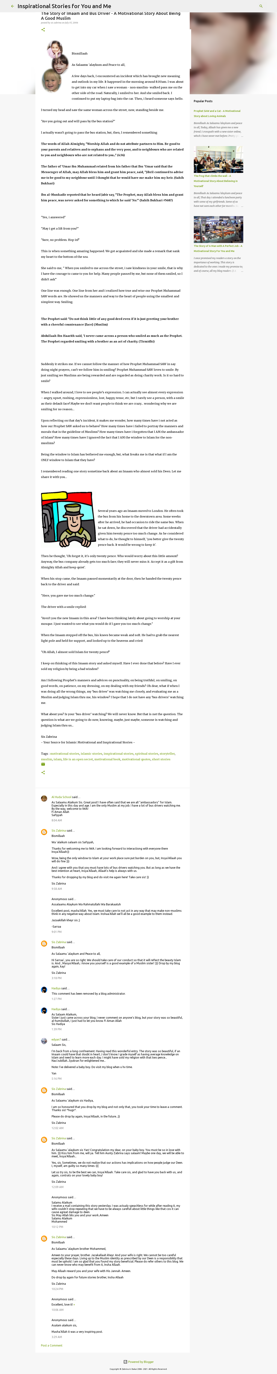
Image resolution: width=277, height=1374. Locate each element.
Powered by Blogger (138, 1361)
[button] (43, 30)
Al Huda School (61, 797)
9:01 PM (57, 931)
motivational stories (64, 753)
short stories (161, 759)
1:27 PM (57, 998)
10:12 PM (57, 1226)
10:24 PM (57, 1289)
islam (58, 759)
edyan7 (56, 1039)
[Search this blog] (248, 6)
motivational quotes (136, 759)
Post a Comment (51, 1345)
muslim (46, 759)
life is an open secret (78, 759)
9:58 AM (57, 888)
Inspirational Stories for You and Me (64, 6)
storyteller (167, 753)
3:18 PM (57, 978)
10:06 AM (58, 1309)
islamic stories (91, 753)
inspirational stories (119, 753)
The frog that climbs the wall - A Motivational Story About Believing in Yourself (216, 181)
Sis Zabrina (59, 830)
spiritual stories (146, 753)
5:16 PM (57, 1078)
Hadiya (56, 988)
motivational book (107, 759)
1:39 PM (57, 1029)
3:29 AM (57, 1337)
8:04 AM (57, 820)
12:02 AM (58, 1128)
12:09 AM (58, 1187)
